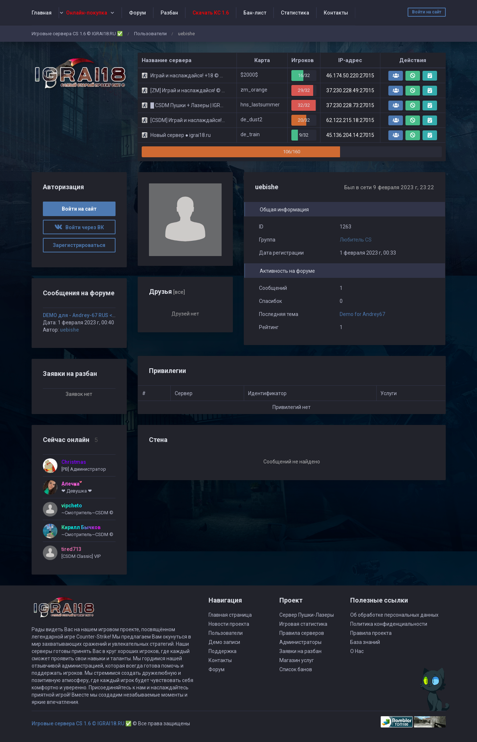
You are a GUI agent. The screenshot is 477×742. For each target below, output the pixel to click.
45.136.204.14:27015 (350, 135)
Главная (42, 13)
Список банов (295, 669)
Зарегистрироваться (79, 245)
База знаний (365, 642)
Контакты (336, 13)
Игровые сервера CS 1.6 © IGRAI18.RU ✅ (77, 33)
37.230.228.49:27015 (350, 90)
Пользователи (150, 33)
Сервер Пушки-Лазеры (306, 615)
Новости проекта (229, 624)
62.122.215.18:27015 (350, 120)
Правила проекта (371, 633)
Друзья (167, 291)
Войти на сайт (426, 12)
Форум (137, 13)
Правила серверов (301, 633)
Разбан (169, 13)
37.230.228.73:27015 (350, 105)
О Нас (357, 651)
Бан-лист (254, 13)
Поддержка (223, 651)
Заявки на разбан (300, 651)
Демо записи (224, 642)
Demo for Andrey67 (362, 314)
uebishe (69, 330)
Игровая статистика (303, 624)
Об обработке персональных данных (394, 615)
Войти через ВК (79, 227)
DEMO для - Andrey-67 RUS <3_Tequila (89, 315)
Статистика (295, 13)
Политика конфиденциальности (388, 624)
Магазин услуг (296, 660)
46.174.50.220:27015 (350, 75)
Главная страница (230, 615)
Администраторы (300, 642)
